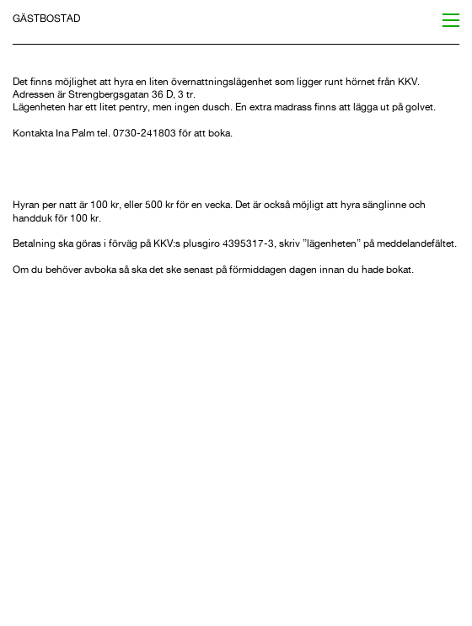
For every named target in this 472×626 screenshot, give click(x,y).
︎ (451, 21)
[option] (236, 444)
